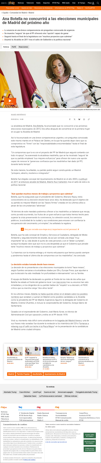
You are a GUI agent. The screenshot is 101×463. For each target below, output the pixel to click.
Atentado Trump (10, 392)
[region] (50, 442)
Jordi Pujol (37, 392)
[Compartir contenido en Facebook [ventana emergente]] (69, 119)
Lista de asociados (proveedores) (56, 442)
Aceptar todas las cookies (89, 435)
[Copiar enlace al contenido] (88, 119)
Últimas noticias (71, 396)
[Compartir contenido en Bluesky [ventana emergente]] (79, 119)
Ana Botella (38, 126)
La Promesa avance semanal (50, 396)
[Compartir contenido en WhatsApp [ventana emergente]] (84, 119)
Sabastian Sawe (30, 396)
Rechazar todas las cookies (90, 442)
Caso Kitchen (24, 392)
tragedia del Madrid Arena (69, 320)
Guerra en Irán (49, 392)
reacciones (61, 282)
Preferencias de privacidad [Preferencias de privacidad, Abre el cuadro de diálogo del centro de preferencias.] (89, 449)
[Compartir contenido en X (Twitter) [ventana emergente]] (74, 119)
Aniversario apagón (65, 392)
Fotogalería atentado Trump (86, 392)
